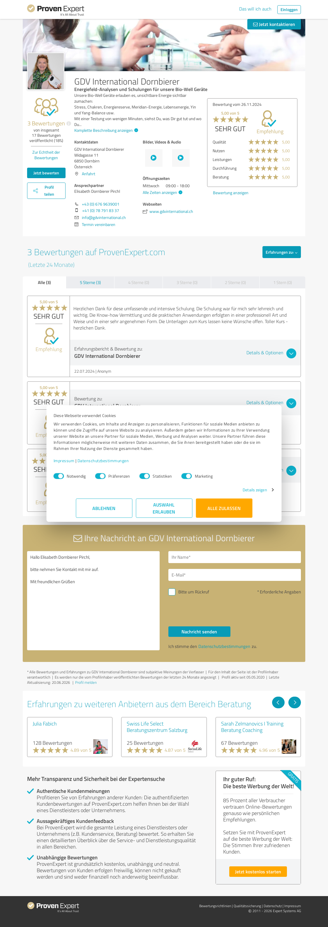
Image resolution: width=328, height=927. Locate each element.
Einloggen (289, 9)
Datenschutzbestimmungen (125, 463)
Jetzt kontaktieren (274, 24)
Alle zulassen (224, 511)
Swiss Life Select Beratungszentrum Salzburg (157, 726)
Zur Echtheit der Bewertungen (46, 154)
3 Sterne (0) (187, 282)
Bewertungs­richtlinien (215, 905)
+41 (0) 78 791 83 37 (100, 210)
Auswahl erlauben (164, 511)
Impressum (86, 463)
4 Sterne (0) (138, 282)
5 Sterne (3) (90, 282)
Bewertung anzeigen (230, 192)
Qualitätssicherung (247, 905)
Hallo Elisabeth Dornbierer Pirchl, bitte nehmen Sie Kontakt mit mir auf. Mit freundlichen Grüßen (93, 600)
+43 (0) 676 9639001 (100, 204)
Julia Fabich (45, 723)
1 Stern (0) (282, 282)
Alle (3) (44, 282)
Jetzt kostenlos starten (258, 871)
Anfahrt (88, 173)
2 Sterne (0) (235, 282)
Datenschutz (273, 905)
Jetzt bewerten (46, 173)
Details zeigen (233, 492)
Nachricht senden (199, 631)
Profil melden (86, 682)
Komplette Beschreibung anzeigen (105, 130)
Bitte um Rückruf (193, 592)
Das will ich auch (255, 9)
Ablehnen (104, 511)
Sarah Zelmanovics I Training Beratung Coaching (252, 726)
